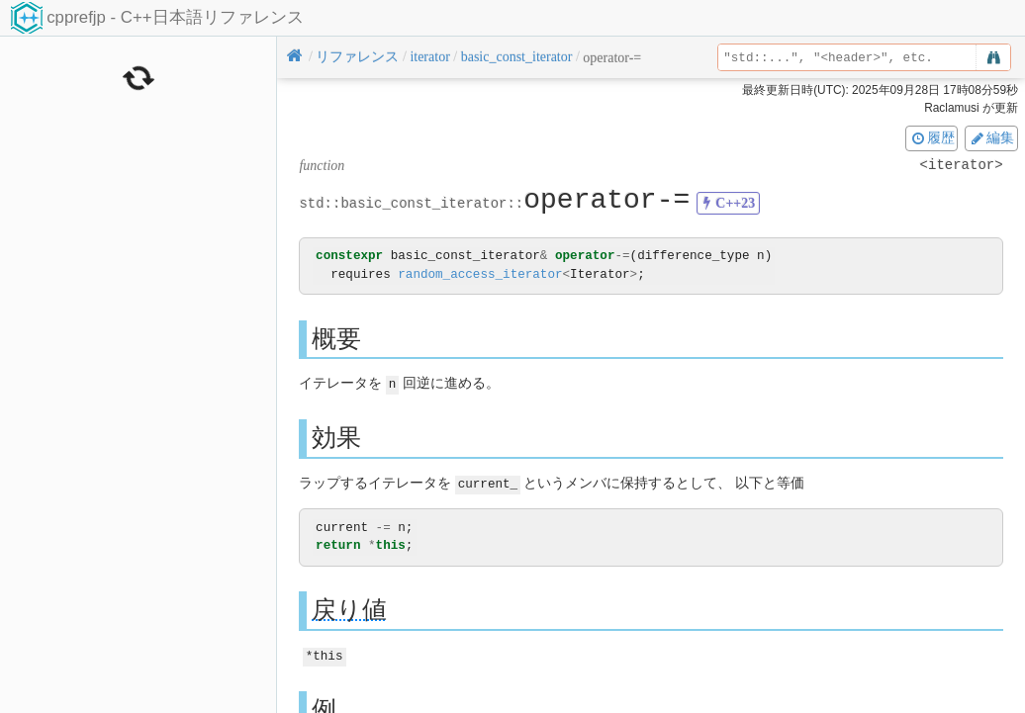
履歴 (932, 137)
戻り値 (349, 607)
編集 (991, 137)
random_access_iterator (480, 274)
